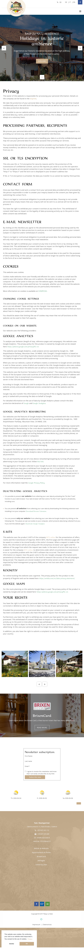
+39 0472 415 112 (43, 830)
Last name (28, 761)
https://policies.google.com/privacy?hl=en (23, 346)
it (70, 2)
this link (40, 461)
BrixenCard (41, 856)
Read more (42, 727)
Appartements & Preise (41, 852)
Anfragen (41, 860)
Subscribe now (35, 777)
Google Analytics (39, 403)
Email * (27, 766)
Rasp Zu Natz (16, 8)
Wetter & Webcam (41, 848)
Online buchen (41, 864)
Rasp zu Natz (48, 914)
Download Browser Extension (36, 511)
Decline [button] (11, 943)
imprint (33, 98)
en (74, 2)
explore (42, 61)
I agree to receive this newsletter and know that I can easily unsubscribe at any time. (41, 772)
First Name (28, 756)
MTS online (50, 537)
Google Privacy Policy (36, 482)
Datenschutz (47, 925)
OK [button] (27, 943)
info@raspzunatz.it (43, 838)
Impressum (36, 925)
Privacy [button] (30, 939)
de (66, 2)
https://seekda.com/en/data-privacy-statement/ (57, 578)
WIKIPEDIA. (42, 291)
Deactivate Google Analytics (35, 523)
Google (26, 403)
